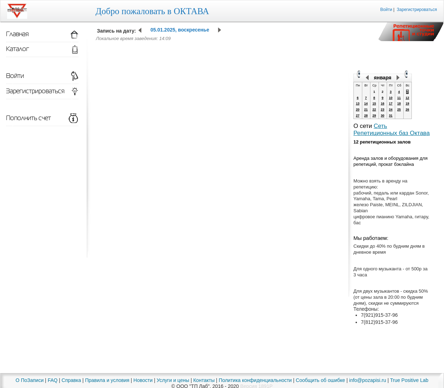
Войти (386, 9)
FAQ (53, 380)
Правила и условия (107, 380)
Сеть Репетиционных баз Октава (391, 129)
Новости (142, 380)
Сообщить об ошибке (320, 380)
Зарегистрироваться (417, 9)
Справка (71, 380)
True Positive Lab (409, 380)
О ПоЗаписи (30, 380)
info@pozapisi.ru (367, 380)
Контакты (203, 380)
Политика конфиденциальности (255, 380)
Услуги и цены (173, 380)
